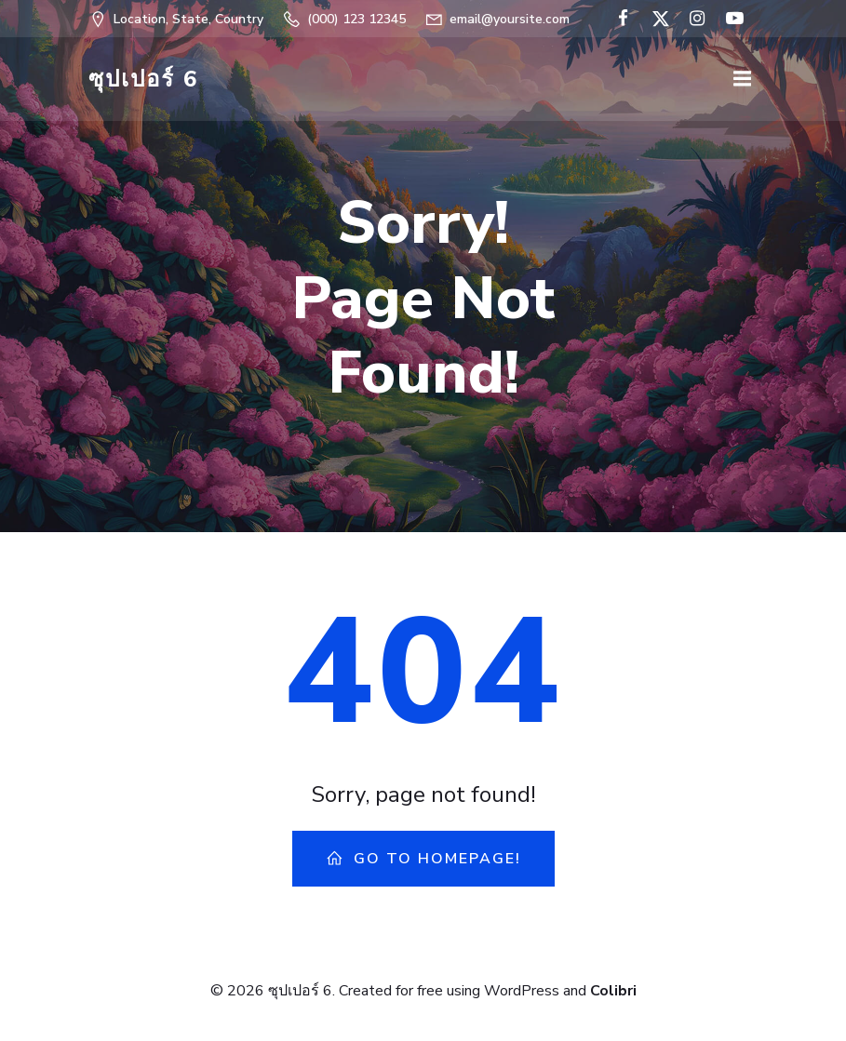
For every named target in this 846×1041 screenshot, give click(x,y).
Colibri (613, 991)
